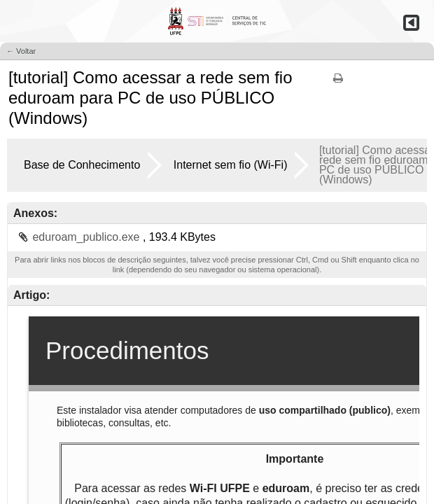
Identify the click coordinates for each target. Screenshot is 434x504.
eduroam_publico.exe (87, 237)
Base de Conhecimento (82, 165)
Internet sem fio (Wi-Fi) (231, 165)
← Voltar (21, 51)
